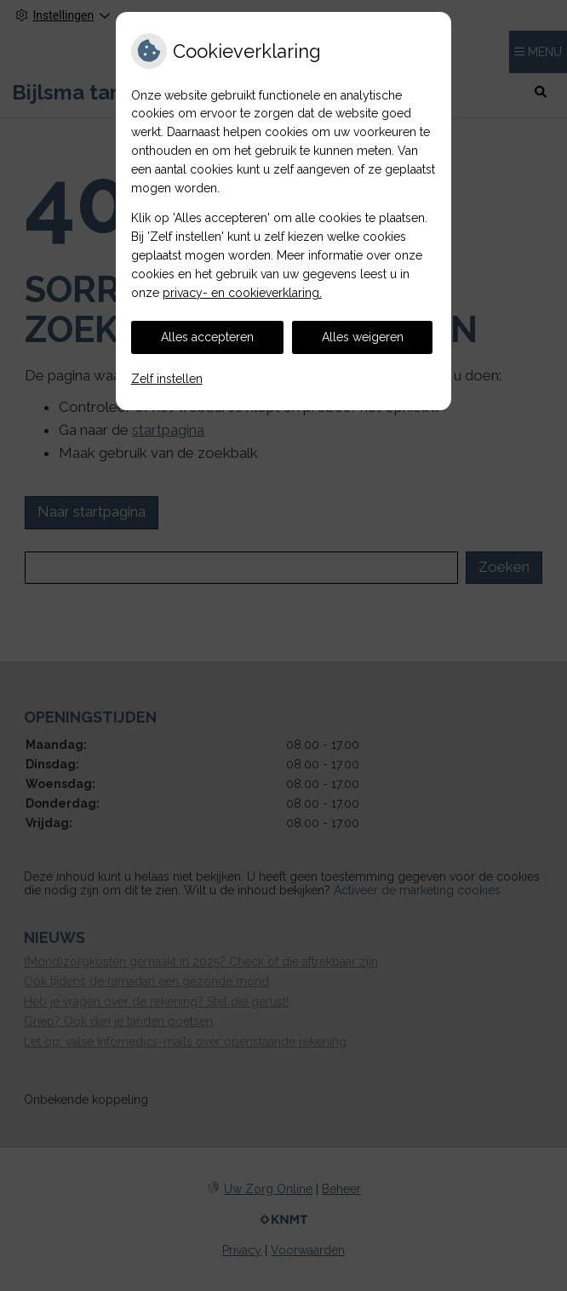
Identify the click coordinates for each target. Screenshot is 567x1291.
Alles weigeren (363, 337)
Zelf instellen (167, 379)
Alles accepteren (207, 337)
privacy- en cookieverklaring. (242, 293)
